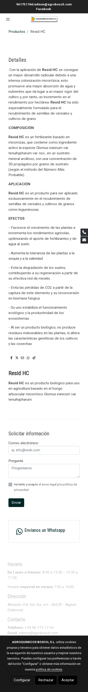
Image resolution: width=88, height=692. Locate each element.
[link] (44, 19)
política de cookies (49, 669)
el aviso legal (48, 484)
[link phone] (84, 232)
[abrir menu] (8, 19)
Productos (16, 32)
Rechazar (46, 680)
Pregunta (15, 461)
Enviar (16, 502)
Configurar (22, 680)
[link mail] (84, 240)
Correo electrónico (23, 443)
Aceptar (67, 680)
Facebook (44, 9)
